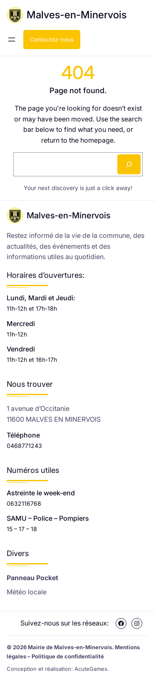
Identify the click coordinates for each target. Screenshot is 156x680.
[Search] (129, 164)
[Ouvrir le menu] (12, 40)
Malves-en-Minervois (76, 15)
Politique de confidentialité (68, 656)
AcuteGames (90, 668)
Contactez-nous (52, 39)
